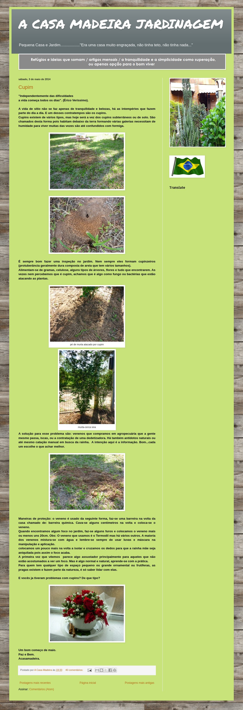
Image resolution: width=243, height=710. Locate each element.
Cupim (25, 87)
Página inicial (88, 682)
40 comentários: (74, 670)
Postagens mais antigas (139, 682)
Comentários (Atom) (41, 689)
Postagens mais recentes (35, 682)
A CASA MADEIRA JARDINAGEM (120, 24)
